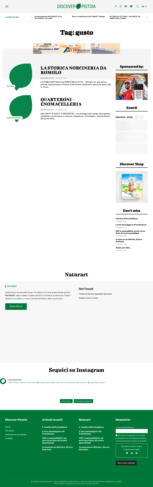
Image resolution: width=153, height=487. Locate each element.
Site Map (96, 483)
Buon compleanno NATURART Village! (88, 16)
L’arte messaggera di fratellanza (131, 224)
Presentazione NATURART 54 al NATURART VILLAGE (48, 17)
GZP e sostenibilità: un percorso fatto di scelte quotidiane (130, 232)
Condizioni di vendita (83, 483)
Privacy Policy (59, 483)
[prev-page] (31, 17)
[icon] (131, 7)
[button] (144, 6)
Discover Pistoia (47, 78)
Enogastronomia (14, 118)
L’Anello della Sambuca (127, 218)
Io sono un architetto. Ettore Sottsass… (129, 240)
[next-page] (146, 17)
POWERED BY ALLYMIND (113, 481)
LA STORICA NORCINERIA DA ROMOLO (73, 70)
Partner (10, 86)
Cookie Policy (70, 483)
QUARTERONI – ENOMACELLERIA (61, 102)
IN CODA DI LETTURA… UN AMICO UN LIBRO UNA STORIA (125, 17)
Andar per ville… (123, 247)
